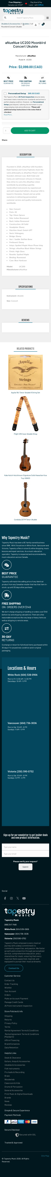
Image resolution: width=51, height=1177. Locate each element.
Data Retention (11, 1047)
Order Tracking (11, 984)
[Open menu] (47, 17)
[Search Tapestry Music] (23, 17)
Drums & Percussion (13, 1086)
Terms (7, 1027)
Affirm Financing (11, 1040)
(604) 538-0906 (16, 929)
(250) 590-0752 (15, 938)
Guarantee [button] (8, 83)
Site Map (45, 1156)
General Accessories (13, 1090)
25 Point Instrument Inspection (18, 1006)
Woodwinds (9, 1079)
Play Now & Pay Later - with (36, 3)
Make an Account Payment (16, 998)
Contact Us (14, 968)
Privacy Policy (10, 1023)
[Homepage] (14, 10)
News (6, 1101)
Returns (8, 1019)
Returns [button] (42, 83)
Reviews (8, 1105)
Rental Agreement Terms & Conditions (21, 1030)
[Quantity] (6, 130)
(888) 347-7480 (10, 924)
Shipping (8, 1016)
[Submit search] (5, 17)
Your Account (10, 991)
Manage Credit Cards (13, 1002)
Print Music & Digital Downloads (18, 1094)
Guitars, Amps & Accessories (17, 1061)
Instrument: (12, 296)
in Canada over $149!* (15, 3)
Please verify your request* (25, 861)
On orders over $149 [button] (25, 84)
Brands (7, 1097)
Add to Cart (29, 130)
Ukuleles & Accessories (10, 23)
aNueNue (31, 56)
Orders (7, 995)
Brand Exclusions (12, 1044)
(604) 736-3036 (16, 934)
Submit (25, 867)
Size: (9, 301)
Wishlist (8, 987)
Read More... (8, 115)
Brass (7, 1076)
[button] (8, 81)
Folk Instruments (12, 1068)
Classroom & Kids (12, 1083)
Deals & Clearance (12, 1057)
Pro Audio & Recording (14, 1072)
